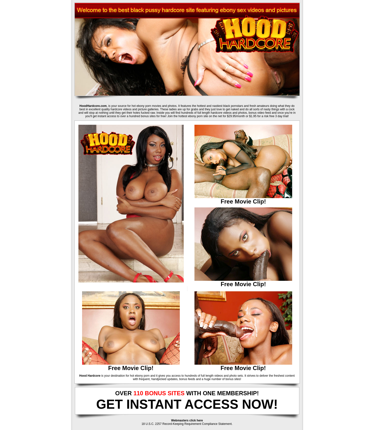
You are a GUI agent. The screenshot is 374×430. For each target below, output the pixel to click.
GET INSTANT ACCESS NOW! (187, 404)
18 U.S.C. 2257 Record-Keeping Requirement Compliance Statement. (186, 424)
